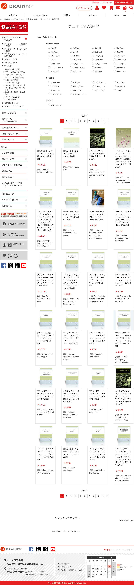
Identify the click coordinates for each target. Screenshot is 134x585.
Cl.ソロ (75, 52)
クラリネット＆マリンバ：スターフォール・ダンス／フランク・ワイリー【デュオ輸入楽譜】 (45, 280)
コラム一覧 (85, 8)
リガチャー (92, 15)
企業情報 (95, 3)
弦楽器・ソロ (78, 64)
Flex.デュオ (121, 71)
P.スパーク (121, 82)
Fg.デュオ (55, 52)
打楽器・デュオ (79, 68)
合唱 (66, 15)
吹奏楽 (12, 15)
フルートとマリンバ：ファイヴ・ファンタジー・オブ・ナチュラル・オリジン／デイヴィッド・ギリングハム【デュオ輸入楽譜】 (123, 457)
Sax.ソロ (120, 52)
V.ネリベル (55, 90)
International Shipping (123, 2)
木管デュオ (121, 68)
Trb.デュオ (77, 60)
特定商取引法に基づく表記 (71, 570)
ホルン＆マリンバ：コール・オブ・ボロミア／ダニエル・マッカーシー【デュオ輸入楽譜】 (123, 280)
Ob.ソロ (98, 48)
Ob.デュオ (121, 48)
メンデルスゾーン (80, 94)
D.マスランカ (56, 94)
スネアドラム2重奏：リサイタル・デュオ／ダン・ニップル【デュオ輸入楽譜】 (45, 338)
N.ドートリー (100, 86)
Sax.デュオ (55, 56)
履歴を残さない (128, 520)
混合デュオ (77, 71)
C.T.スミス (55, 86)
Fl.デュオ (76, 48)
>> (107, 121)
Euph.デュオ (122, 60)
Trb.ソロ (54, 60)
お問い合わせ (106, 3)
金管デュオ (99, 68)
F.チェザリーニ (79, 86)
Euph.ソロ (99, 60)
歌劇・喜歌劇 (56, 105)
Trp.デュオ (121, 56)
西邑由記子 (121, 86)
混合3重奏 (99, 71)
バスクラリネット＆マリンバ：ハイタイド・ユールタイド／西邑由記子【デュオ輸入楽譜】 (71, 396)
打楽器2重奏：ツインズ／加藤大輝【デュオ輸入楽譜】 (71, 153)
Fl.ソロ (53, 48)
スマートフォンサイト (125, 550)
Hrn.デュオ (99, 56)
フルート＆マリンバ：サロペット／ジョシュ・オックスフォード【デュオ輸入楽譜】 (97, 338)
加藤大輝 (76, 82)
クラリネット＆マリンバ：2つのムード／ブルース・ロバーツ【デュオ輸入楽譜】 (97, 280)
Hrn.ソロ (76, 56)
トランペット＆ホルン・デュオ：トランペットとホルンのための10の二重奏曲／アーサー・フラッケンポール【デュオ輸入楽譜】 (123, 159)
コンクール (40, 15)
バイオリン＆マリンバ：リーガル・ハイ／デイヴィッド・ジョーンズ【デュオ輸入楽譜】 (97, 454)
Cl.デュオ (98, 52)
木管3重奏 (55, 71)
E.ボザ (119, 90)
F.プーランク (100, 90)
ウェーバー (55, 82)
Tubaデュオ (55, 64)
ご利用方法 (64, 564)
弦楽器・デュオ (101, 64)
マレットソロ (122, 64)
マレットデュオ (57, 68)
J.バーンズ (77, 90)
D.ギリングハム (101, 82)
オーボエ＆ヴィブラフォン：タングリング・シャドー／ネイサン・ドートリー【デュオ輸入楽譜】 (71, 338)
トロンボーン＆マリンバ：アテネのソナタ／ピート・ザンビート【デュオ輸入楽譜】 (45, 454)
